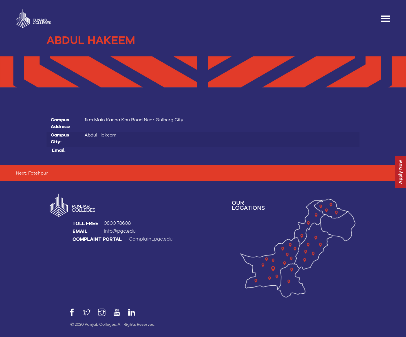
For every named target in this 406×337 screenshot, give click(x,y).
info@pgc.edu (120, 231)
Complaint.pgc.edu (151, 239)
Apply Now (400, 172)
